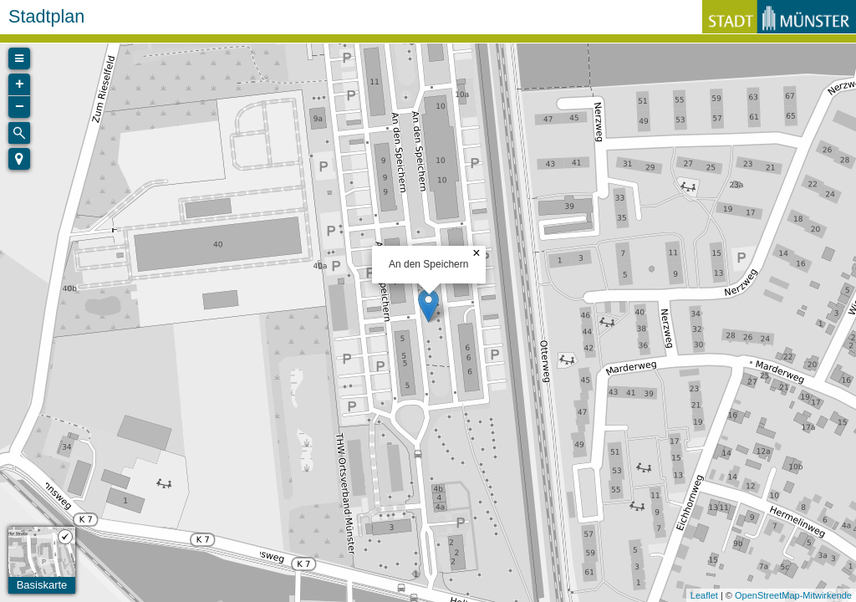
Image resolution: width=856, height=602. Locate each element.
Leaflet (704, 595)
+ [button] (19, 84)
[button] (19, 159)
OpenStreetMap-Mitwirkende (793, 595)
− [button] (19, 107)
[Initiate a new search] (19, 133)
